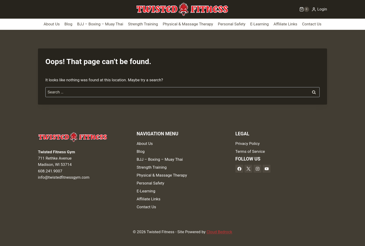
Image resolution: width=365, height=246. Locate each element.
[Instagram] (257, 169)
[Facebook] (239, 169)
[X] (248, 169)
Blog (68, 24)
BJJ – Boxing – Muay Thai (100, 24)
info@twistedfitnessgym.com (63, 177)
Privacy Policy (247, 143)
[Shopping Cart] (304, 9)
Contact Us (311, 24)
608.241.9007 (50, 171)
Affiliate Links (285, 24)
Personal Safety (232, 24)
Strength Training (143, 24)
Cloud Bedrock (219, 231)
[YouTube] (266, 169)
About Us (52, 24)
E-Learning (259, 24)
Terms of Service (250, 151)
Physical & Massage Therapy (188, 24)
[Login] (319, 9)
